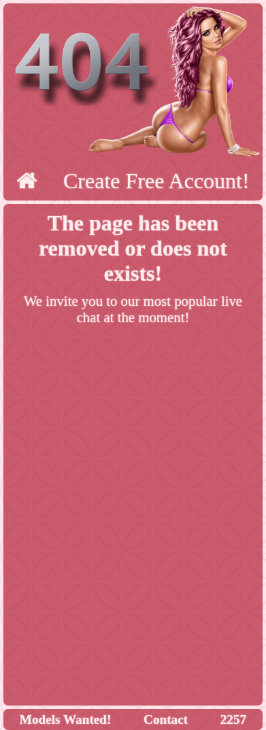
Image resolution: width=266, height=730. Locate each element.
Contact (166, 719)
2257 (233, 719)
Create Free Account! (156, 181)
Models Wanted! (66, 719)
